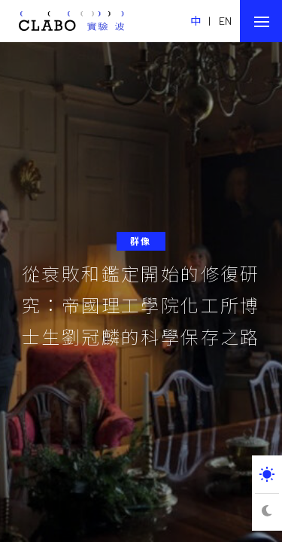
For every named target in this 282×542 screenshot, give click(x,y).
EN (225, 20)
